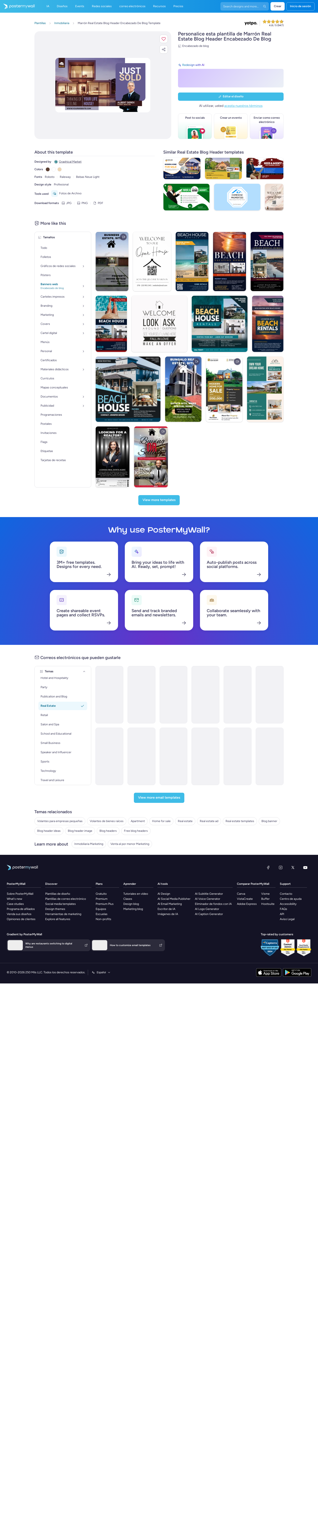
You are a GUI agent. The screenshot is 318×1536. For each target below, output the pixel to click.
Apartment (41, 844)
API (282, 995)
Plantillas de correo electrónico (65, 980)
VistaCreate (245, 980)
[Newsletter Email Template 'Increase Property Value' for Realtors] (147, 749)
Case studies (15, 985)
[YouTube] (305, 948)
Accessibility (288, 985)
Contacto (286, 975)
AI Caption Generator (209, 995)
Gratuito (101, 975)
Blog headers (43, 895)
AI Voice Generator (207, 980)
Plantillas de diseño (57, 975)
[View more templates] (159, 516)
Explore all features (57, 1000)
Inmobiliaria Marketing (48, 918)
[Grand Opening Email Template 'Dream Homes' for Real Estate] (147, 681)
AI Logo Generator (207, 990)
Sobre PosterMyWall (20, 975)
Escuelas (101, 995)
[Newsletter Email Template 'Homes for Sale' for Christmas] (234, 749)
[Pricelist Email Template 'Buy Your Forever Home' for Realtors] (277, 681)
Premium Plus (105, 985)
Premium (101, 980)
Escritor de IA (166, 990)
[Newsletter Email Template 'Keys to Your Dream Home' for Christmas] (60, 749)
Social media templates (60, 985)
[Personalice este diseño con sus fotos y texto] (102, 85)
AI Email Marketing (170, 985)
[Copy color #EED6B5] (59, 169)
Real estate (41, 857)
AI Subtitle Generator (209, 975)
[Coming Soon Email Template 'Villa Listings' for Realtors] (234, 681)
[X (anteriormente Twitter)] (293, 948)
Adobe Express (247, 985)
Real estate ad (43, 863)
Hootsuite (268, 985)
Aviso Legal (287, 1000)
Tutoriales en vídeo (135, 975)
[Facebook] (268, 948)
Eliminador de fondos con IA (213, 985)
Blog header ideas (46, 882)
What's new (14, 980)
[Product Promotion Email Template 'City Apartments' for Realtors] (104, 749)
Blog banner (42, 876)
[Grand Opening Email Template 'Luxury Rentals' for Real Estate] (60, 681)
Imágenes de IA (168, 995)
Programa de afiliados (21, 990)
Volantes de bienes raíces (51, 837)
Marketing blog (133, 990)
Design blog (131, 985)
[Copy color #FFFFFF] (54, 169)
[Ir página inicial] (17, 6)
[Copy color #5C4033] (48, 169)
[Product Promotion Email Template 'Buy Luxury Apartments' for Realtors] (190, 749)
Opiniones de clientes (21, 1000)
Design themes (55, 990)
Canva (241, 975)
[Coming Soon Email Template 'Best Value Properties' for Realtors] (277, 749)
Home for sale (43, 850)
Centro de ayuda (291, 980)
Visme (265, 975)
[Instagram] (280, 948)
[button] (163, 39)
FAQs (283, 990)
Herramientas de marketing (63, 995)
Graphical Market (70, 161)
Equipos (101, 990)
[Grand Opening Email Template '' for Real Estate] (104, 681)
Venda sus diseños (19, 995)
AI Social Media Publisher (174, 980)
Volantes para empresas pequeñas (57, 831)
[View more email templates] (159, 809)
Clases (127, 980)
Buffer (265, 980)
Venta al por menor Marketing (53, 925)
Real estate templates (48, 869)
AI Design (164, 975)
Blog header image (46, 889)
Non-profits (103, 1000)
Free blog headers (46, 901)
